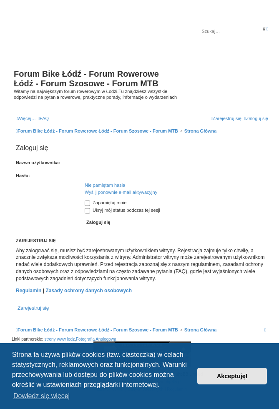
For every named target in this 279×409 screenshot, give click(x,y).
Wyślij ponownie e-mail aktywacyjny (121, 192)
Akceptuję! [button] (232, 376)
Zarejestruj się (33, 308)
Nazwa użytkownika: (38, 162)
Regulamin (28, 291)
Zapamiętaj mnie (105, 202)
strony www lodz (59, 339)
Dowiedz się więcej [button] (41, 395)
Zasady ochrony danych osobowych (88, 291)
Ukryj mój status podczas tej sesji (122, 210)
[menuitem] (43, 118)
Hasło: (23, 175)
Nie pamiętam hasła (105, 185)
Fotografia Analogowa (96, 339)
